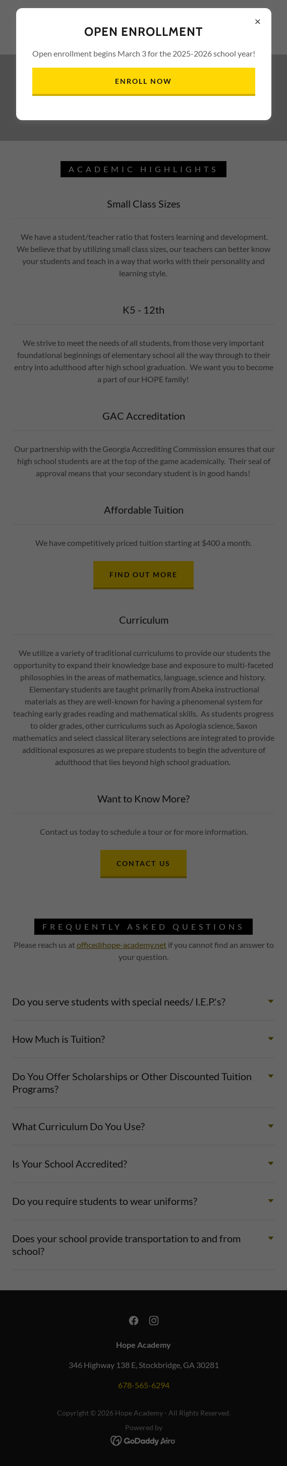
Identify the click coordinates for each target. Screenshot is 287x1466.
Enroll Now (143, 81)
